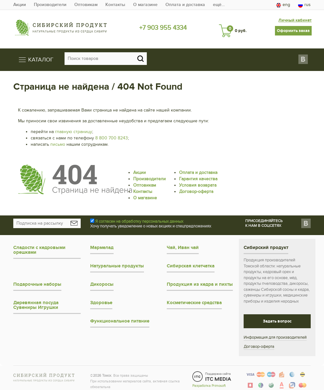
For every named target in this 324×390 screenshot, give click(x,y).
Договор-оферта (196, 188)
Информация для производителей (275, 334)
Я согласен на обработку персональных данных (139, 218)
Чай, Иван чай (183, 244)
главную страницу (73, 128)
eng (283, 5)
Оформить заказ (293, 27)
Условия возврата (197, 182)
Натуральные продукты (117, 263)
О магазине (145, 4)
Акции (19, 4)
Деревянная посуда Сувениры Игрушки (36, 302)
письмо (57, 141)
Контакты (115, 4)
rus (304, 5)
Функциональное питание (119, 318)
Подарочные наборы (37, 281)
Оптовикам (85, 4)
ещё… (219, 4)
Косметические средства (194, 300)
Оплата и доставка (185, 4)
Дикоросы (102, 281)
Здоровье (101, 300)
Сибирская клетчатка (191, 263)
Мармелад (102, 244)
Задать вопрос (277, 318)
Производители (50, 4)
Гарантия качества (198, 175)
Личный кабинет (294, 17)
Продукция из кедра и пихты (200, 281)
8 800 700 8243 (111, 134)
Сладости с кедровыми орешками (39, 246)
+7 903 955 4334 (163, 27)
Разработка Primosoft (209, 381)
